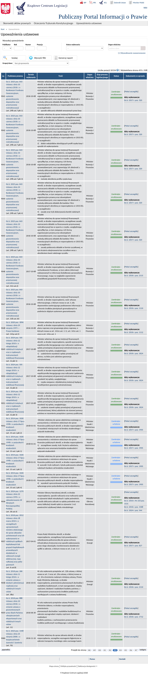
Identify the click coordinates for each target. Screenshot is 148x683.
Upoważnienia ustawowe (89, 23)
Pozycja (40, 44)
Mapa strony (54, 666)
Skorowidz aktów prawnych (17, 23)
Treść (60, 76)
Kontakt (122, 659)
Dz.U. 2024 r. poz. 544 (133, 510)
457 (136, 650)
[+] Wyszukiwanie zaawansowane (131, 53)
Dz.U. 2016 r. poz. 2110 (133, 587)
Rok (15, 44)
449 (94, 650)
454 (120, 650)
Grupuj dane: (8, 63)
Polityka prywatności (68, 666)
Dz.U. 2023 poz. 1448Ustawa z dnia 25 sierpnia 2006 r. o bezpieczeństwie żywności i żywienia (14, 637)
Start (2, 29)
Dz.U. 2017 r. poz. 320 (133, 100)
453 (115, 650)
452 (110, 650)
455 (125, 650)
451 (104, 650)
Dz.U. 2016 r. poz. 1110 (133, 308)
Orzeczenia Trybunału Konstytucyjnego (53, 23)
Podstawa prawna (15, 76)
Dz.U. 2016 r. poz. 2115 (133, 275)
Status (116, 76)
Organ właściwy (114, 44)
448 (89, 650)
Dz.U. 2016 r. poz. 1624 (133, 353)
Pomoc (92, 659)
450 (99, 650)
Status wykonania (73, 44)
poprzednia (6, 650)
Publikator (7, 44)
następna (143, 650)
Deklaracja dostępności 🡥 (87, 666)
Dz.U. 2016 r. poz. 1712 (133, 617)
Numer (28, 44)
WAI (145, 7)
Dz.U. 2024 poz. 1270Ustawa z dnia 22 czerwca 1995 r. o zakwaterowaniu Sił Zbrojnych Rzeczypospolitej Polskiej (14, 500)
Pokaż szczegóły (131, 91)
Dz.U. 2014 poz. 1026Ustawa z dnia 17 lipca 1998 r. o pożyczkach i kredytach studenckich (15, 424)
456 (131, 650)
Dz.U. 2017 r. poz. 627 (133, 545)
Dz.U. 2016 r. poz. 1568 (133, 507)
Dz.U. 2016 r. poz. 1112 (133, 332)
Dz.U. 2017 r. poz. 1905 (133, 430)
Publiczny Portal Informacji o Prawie (102, 16)
